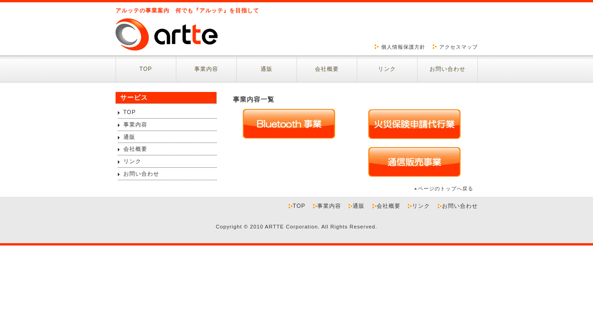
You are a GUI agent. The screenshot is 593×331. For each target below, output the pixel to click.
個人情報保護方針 (403, 47)
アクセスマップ (458, 47)
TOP (146, 69)
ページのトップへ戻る (445, 188)
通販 (267, 69)
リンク (387, 69)
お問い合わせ (447, 69)
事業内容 (206, 69)
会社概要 (327, 69)
